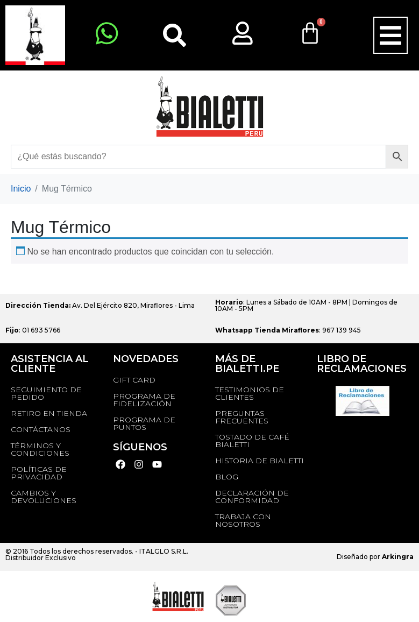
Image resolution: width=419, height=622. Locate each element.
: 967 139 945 (288, 330)
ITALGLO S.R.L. (163, 551)
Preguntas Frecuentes (241, 417)
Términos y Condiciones (40, 449)
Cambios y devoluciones (43, 496)
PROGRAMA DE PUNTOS (144, 423)
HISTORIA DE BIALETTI (259, 460)
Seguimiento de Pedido (46, 393)
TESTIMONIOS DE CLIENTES (249, 393)
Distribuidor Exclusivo (40, 558)
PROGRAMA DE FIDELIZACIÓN (144, 399)
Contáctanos (40, 429)
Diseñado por (375, 557)
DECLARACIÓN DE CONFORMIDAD (252, 496)
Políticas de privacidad (39, 473)
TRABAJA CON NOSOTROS (243, 520)
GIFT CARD (134, 380)
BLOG (226, 477)
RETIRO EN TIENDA (49, 413)
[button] (390, 35)
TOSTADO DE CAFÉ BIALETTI (252, 440)
